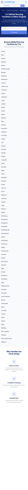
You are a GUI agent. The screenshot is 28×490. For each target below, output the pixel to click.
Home (3, 10)
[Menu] (26, 2)
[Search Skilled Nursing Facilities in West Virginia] (14, 28)
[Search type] (8, 6)
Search (22, 5)
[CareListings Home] (12, 2)
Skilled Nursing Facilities (12, 10)
